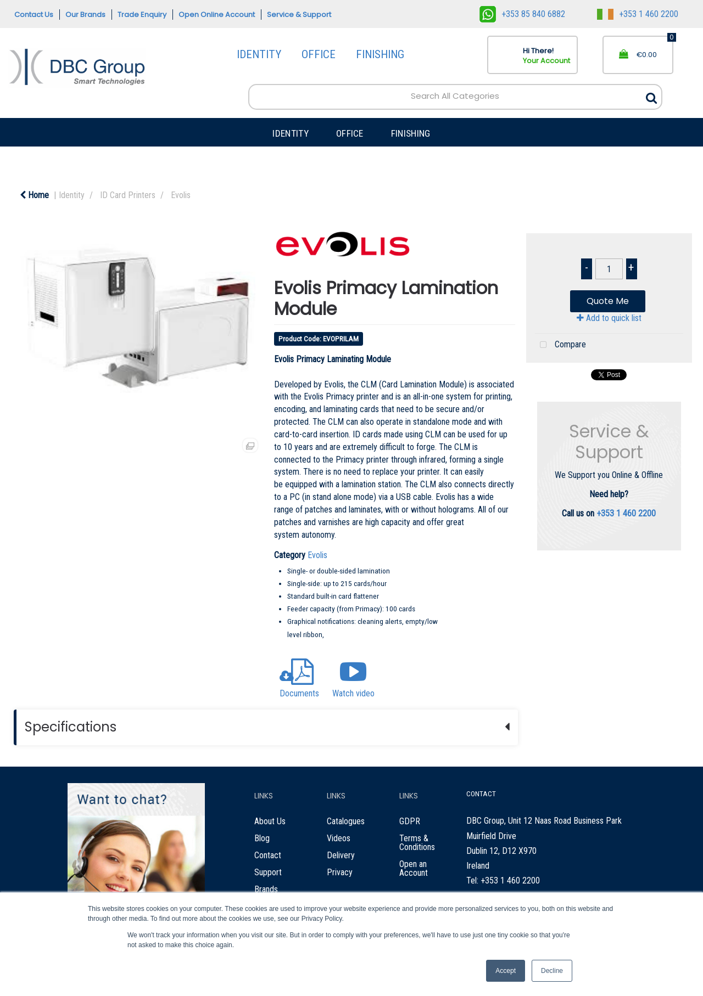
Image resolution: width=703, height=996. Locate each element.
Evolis (181, 195)
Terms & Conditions (417, 842)
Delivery (341, 855)
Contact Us (33, 14)
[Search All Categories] (455, 96)
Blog (262, 838)
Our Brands (85, 14)
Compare (560, 345)
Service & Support (299, 14)
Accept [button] (505, 971)
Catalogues (346, 821)
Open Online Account (216, 14)
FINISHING (380, 54)
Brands (266, 889)
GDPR (409, 821)
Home (34, 195)
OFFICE (319, 54)
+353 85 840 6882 (522, 14)
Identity (72, 195)
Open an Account (413, 868)
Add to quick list (609, 318)
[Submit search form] (651, 95)
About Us (270, 821)
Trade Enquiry (142, 14)
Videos (338, 838)
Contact (267, 855)
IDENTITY (259, 54)
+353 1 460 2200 (637, 14)
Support (268, 872)
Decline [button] (552, 971)
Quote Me (608, 301)
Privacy (340, 872)
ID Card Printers (127, 195)
